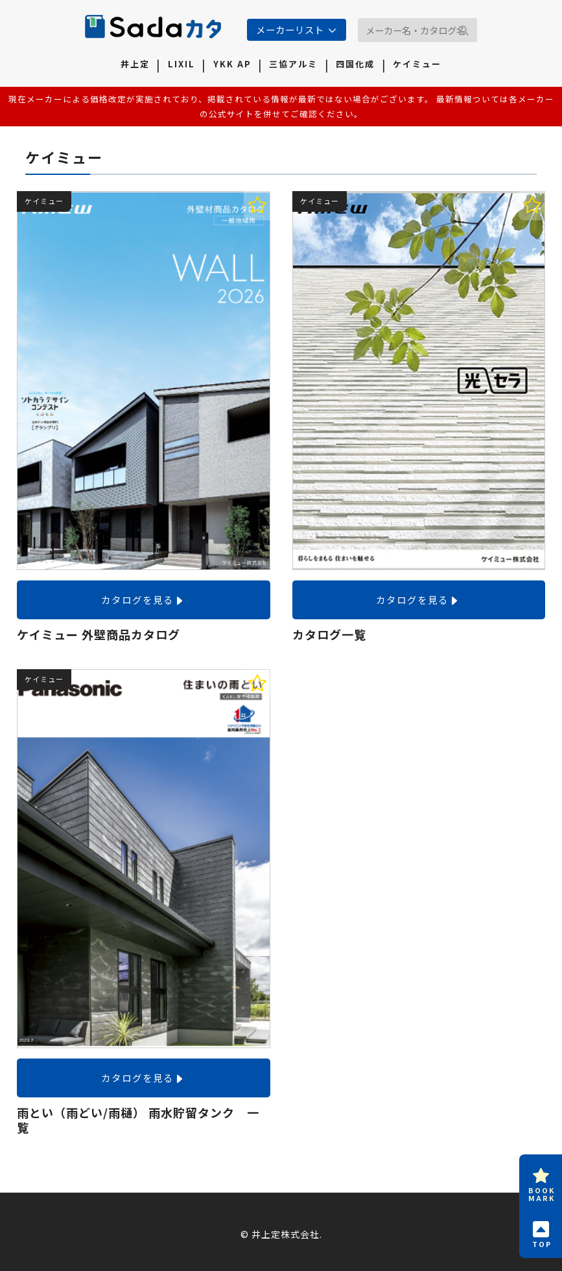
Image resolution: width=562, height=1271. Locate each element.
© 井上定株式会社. (281, 1234)
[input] (417, 30)
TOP (541, 1233)
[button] (463, 31)
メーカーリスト (290, 29)
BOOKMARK (541, 1183)
